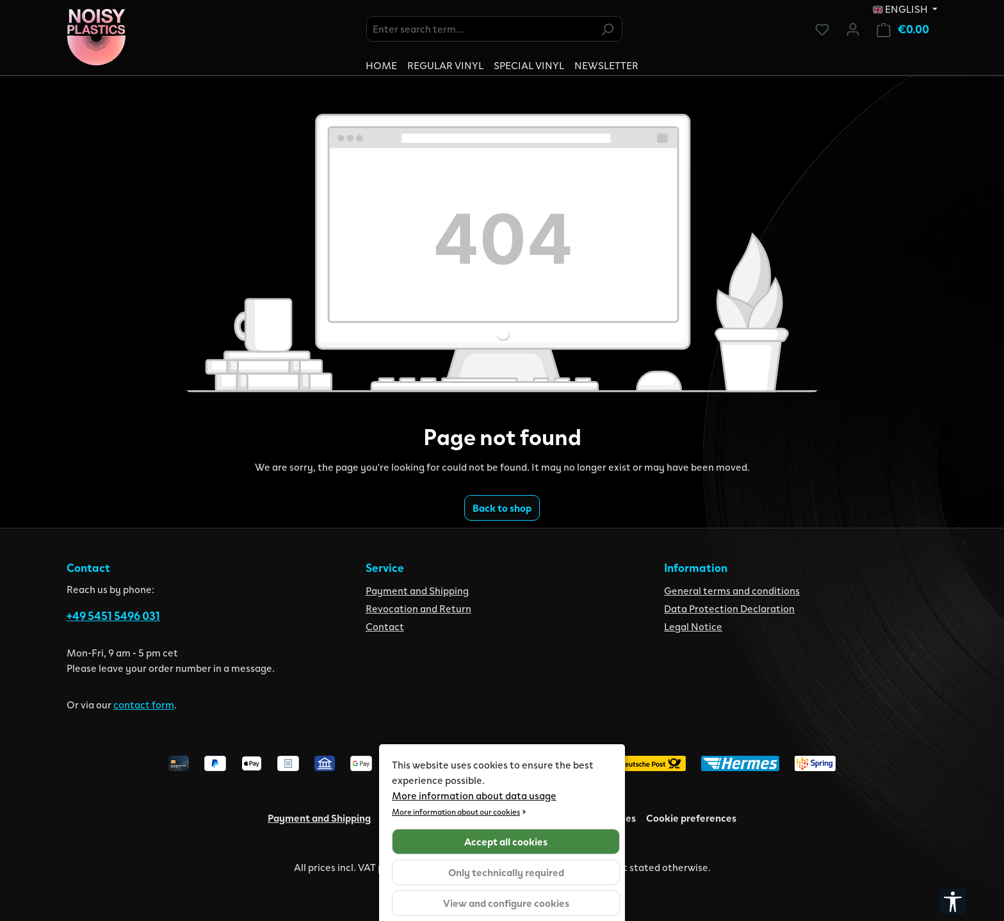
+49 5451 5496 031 (113, 615)
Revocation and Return (418, 608)
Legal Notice (693, 626)
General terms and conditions (732, 590)
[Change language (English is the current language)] (905, 9)
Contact (385, 626)
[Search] (607, 29)
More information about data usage (474, 795)
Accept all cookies (505, 841)
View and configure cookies (506, 902)
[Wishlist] (822, 29)
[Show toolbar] (953, 902)
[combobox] (480, 29)
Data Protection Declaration (729, 608)
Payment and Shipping (417, 590)
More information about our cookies (456, 811)
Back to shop (502, 507)
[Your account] (853, 29)
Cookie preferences (691, 817)
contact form (143, 704)
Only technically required (506, 872)
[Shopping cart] (902, 29)
